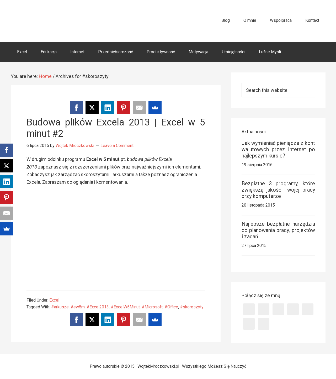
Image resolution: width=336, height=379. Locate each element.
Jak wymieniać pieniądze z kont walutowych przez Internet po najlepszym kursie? (278, 149)
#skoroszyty (192, 306)
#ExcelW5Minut (125, 306)
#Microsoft (152, 306)
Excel (54, 300)
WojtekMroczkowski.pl (58, 21)
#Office (171, 306)
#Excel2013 (98, 306)
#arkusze (60, 306)
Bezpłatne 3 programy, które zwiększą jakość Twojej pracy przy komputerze (278, 189)
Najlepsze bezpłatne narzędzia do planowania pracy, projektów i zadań (278, 230)
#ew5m (78, 306)
